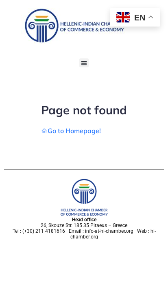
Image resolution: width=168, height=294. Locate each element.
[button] (84, 63)
